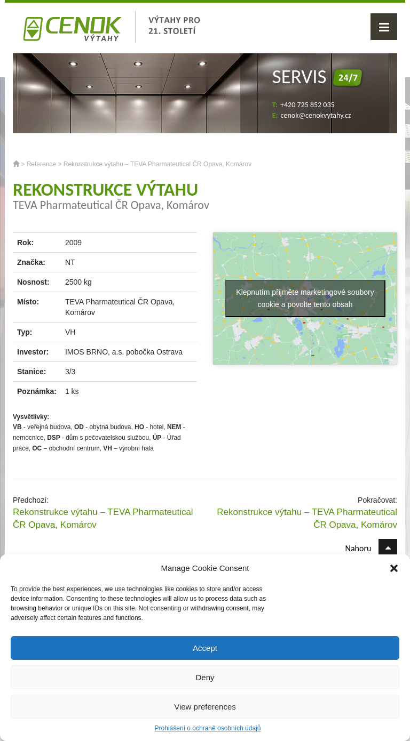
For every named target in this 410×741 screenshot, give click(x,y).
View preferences (205, 706)
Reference (41, 164)
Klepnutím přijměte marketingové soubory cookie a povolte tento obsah (305, 298)
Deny (204, 677)
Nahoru (371, 548)
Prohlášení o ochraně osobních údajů (208, 728)
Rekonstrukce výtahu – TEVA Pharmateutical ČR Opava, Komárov (103, 518)
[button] (394, 568)
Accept (205, 648)
